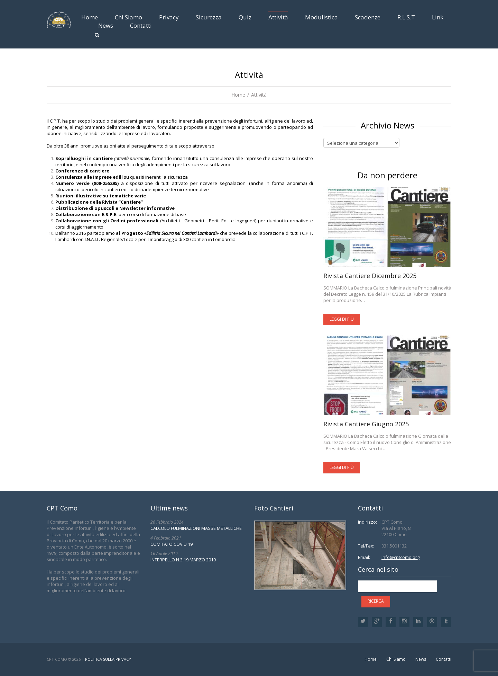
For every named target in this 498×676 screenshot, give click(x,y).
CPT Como (57, 659)
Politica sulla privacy (108, 659)
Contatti (141, 25)
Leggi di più (342, 319)
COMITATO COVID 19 (171, 544)
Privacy (169, 17)
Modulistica (321, 17)
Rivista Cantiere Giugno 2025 (366, 424)
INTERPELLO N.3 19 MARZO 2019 (183, 560)
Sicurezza (209, 17)
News (105, 25)
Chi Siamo (128, 17)
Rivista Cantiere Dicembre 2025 (369, 276)
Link (437, 17)
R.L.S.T (406, 17)
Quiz (245, 17)
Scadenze (367, 17)
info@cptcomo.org (400, 557)
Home (89, 17)
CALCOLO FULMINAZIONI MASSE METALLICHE (196, 528)
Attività (278, 17)
